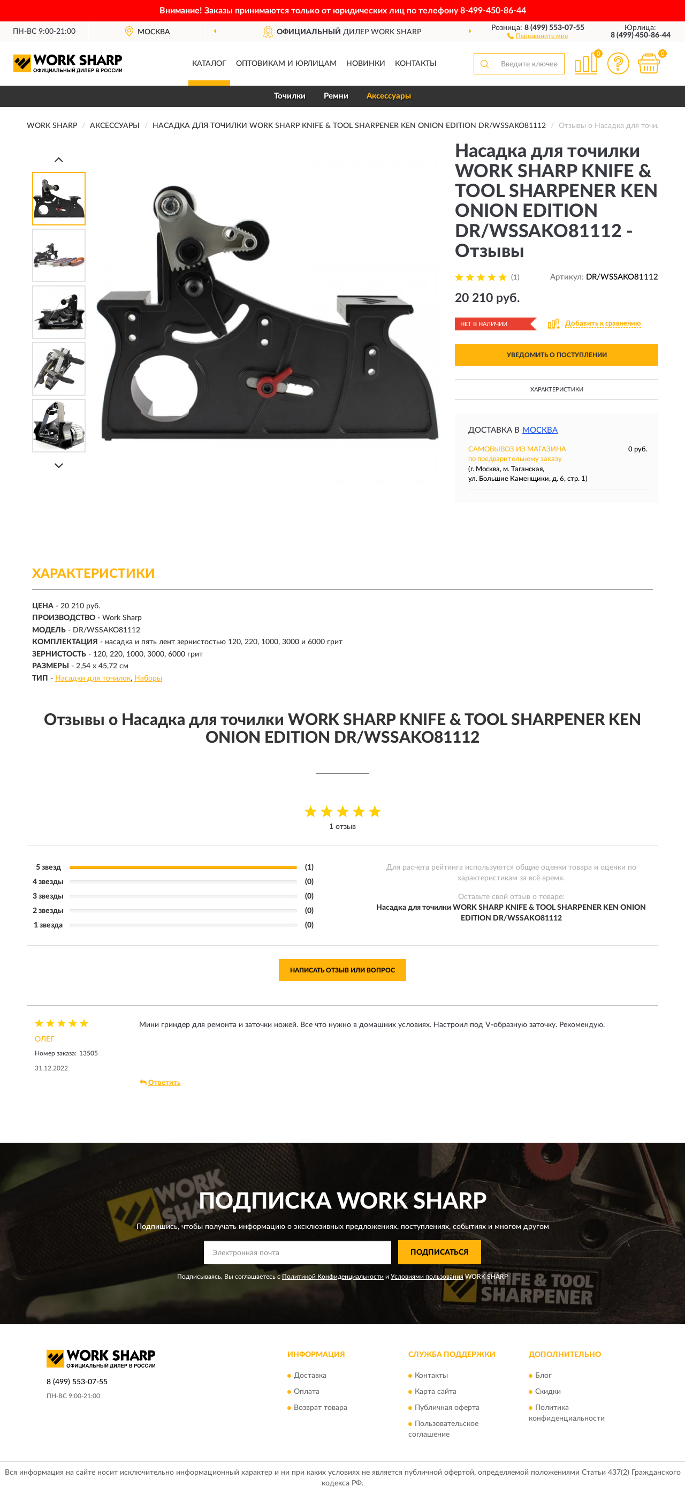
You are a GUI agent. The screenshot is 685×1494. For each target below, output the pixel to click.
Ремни (336, 96)
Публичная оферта (447, 1408)
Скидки (548, 1391)
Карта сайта (435, 1391)
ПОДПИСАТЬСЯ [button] (439, 1252)
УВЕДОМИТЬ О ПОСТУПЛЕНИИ (557, 355)
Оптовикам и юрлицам (286, 63)
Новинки (365, 63)
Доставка (310, 1375)
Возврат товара (320, 1408)
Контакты (416, 63)
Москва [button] (540, 430)
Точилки (290, 96)
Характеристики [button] (556, 390)
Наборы (148, 678)
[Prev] (59, 159)
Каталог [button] (209, 63)
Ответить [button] (160, 1082)
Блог (543, 1375)
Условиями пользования (427, 1276)
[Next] (59, 465)
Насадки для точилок (93, 678)
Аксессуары (389, 96)
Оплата (306, 1391)
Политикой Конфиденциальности (333, 1276)
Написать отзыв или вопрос (342, 970)
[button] (537, 35)
